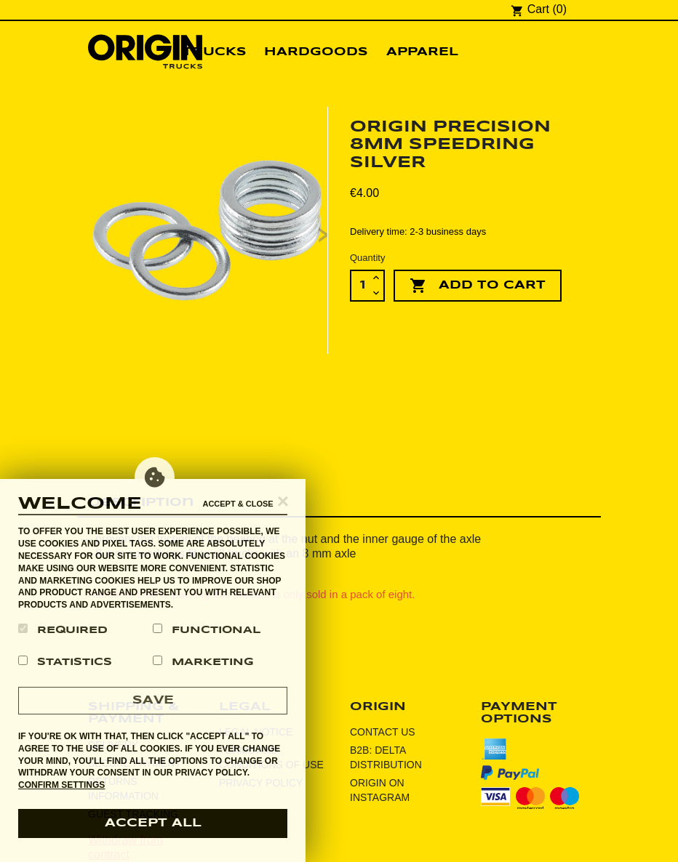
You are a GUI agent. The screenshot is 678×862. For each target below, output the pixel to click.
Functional (206, 629)
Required (63, 629)
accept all (153, 823)
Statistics (65, 661)
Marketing (203, 661)
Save (153, 700)
